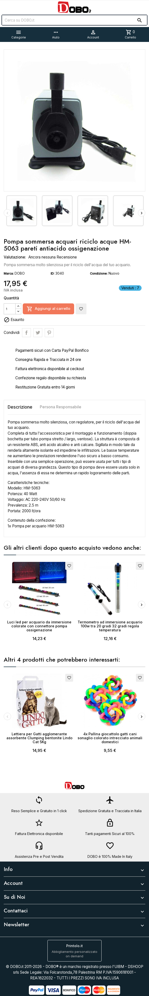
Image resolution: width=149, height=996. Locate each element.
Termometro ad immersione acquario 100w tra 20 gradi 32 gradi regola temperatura (110, 626)
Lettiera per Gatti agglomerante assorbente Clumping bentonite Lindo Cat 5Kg (39, 738)
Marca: (9, 273)
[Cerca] (74, 20)
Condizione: (98, 273)
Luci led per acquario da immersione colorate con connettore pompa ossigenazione (39, 626)
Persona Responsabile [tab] (60, 406)
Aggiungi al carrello (48, 309)
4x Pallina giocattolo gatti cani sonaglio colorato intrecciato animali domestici (110, 738)
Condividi (26, 332)
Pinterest (49, 332)
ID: (52, 273)
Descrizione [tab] (20, 407)
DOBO (20, 273)
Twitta (38, 332)
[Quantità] (10, 308)
